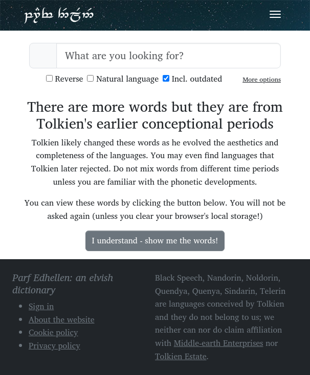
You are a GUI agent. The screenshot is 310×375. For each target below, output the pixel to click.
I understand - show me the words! (155, 240)
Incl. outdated (192, 78)
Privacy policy (54, 345)
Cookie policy (53, 332)
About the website (62, 319)
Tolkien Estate (181, 356)
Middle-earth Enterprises (218, 342)
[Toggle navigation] (275, 14)
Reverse (64, 78)
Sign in (41, 306)
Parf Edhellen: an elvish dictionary (59, 15)
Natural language (123, 78)
